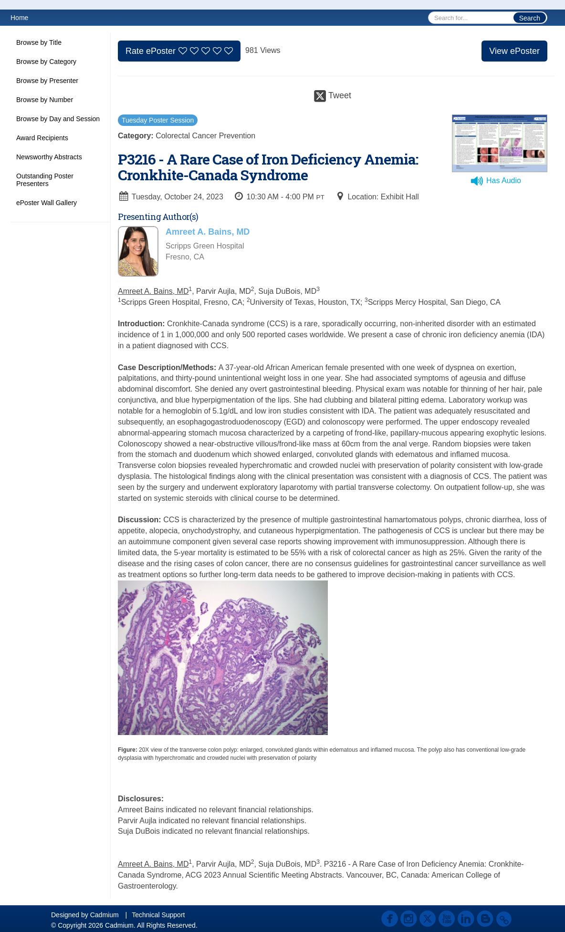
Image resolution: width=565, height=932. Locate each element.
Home (19, 17)
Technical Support (158, 915)
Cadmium (104, 915)
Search (529, 18)
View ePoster (514, 51)
